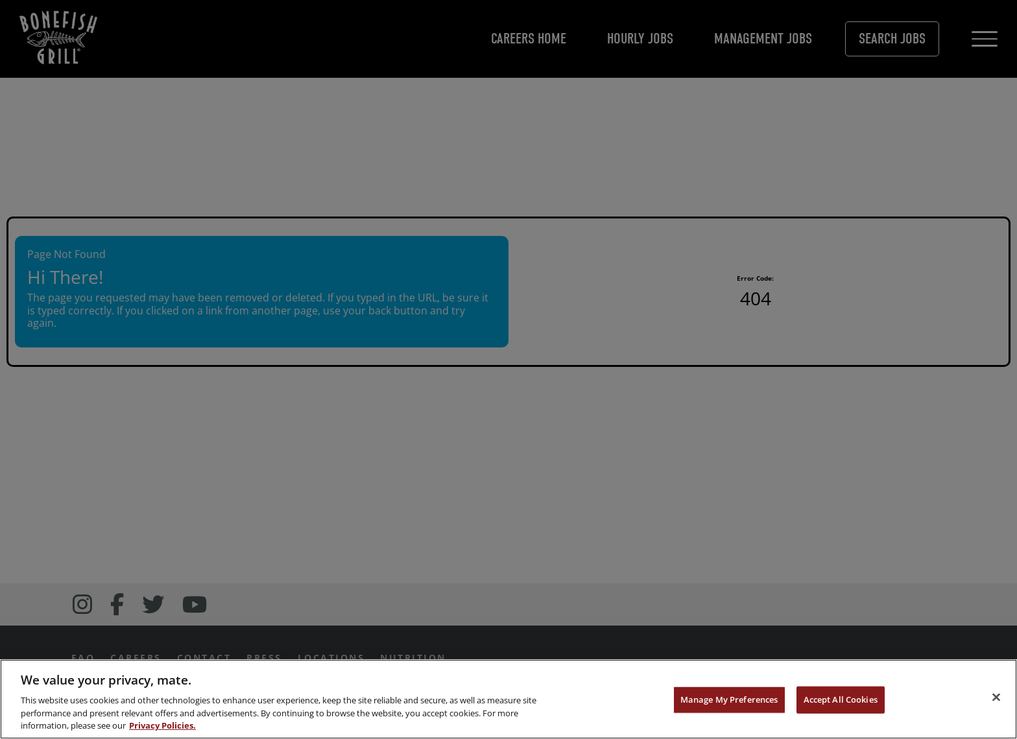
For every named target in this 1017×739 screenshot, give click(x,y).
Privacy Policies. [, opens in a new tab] (162, 725)
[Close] (996, 697)
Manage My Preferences (729, 699)
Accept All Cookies (841, 699)
